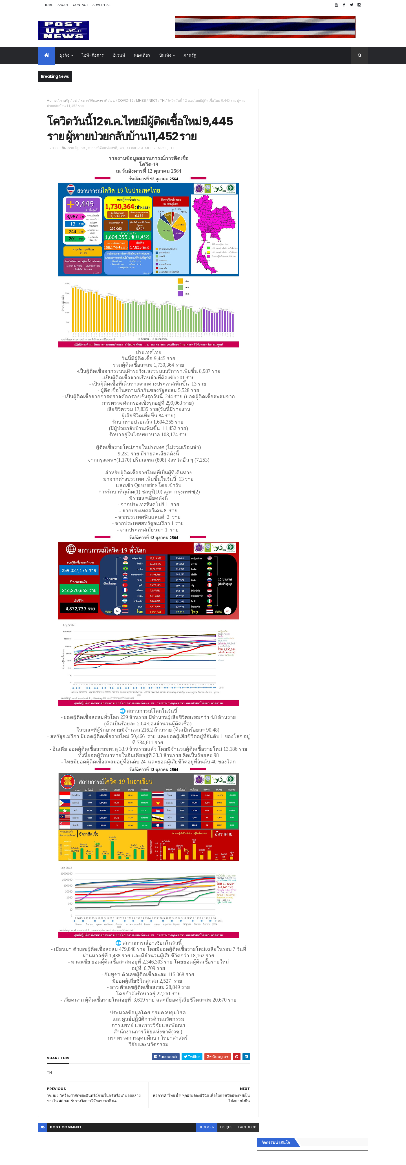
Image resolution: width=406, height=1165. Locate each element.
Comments (342, 937)
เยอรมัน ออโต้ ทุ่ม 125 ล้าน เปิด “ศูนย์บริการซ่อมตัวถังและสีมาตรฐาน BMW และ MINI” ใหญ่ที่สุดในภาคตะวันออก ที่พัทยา (329, 593)
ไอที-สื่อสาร (93, 55)
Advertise (101, 4)
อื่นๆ (269, 916)
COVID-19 (125, 100)
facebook (243, 1127)
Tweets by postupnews (288, 530)
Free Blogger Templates (105, 1157)
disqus (222, 1127)
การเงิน (272, 883)
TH (162, 100)
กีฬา (269, 889)
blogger (202, 1127)
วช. (75, 100)
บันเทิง (165, 55)
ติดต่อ (270, 923)
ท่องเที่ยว (142, 55)
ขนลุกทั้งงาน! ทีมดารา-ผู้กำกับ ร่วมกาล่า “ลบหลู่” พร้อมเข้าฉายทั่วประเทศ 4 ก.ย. (323, 613)
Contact (80, 4)
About (63, 4)
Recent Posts (291, 937)
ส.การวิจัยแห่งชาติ (93, 100)
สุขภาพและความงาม (284, 896)
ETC (273, 965)
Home (48, 4)
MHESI (141, 100)
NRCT (153, 100)
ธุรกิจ (64, 55)
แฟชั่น (271, 903)
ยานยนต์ (273, 863)
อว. (112, 100)
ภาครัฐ (190, 55)
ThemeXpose (69, 1157)
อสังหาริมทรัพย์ (279, 856)
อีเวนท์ (119, 55)
